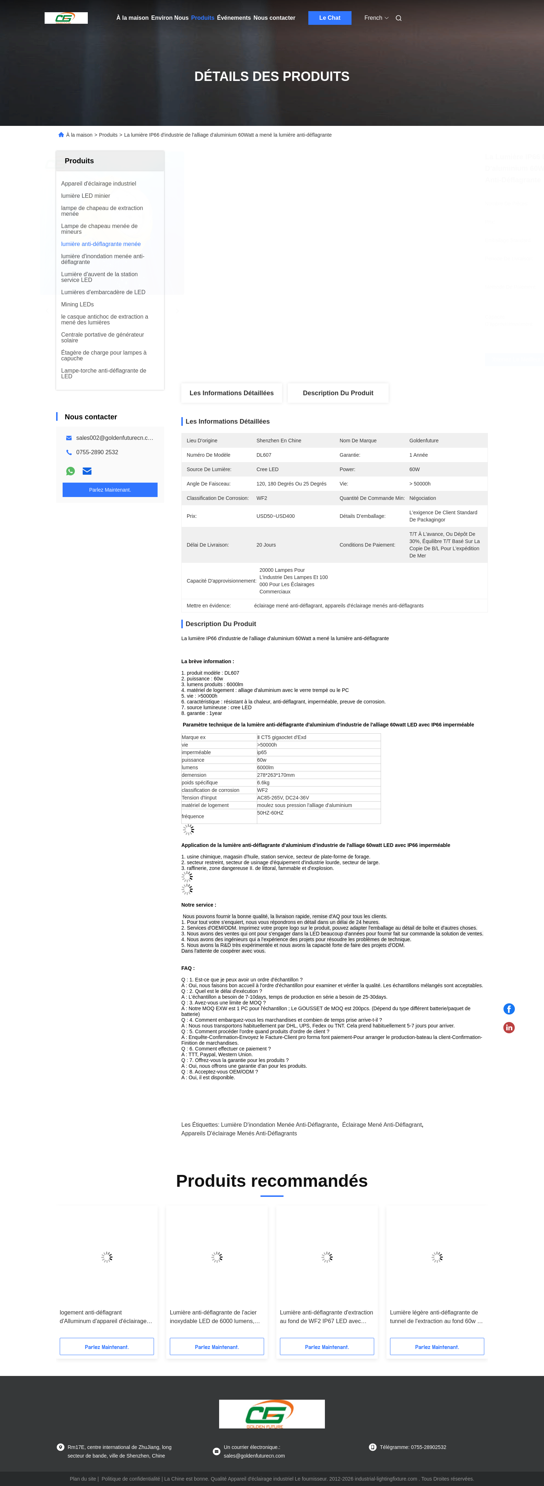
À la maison (133, 18)
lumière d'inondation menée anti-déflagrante (279, 1125)
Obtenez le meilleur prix (373, 360)
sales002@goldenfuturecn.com (116, 438)
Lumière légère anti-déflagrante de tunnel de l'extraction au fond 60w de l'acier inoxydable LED (437, 1317)
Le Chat (330, 18)
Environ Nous (170, 18)
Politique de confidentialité (130, 1479)
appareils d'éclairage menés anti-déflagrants (239, 1133)
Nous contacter (274, 18)
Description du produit (338, 393)
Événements (234, 18)
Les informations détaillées (232, 393)
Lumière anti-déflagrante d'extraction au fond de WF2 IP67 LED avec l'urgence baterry (326, 1317)
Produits (202, 18)
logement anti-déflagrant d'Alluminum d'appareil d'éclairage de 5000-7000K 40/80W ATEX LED (104, 1317)
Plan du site (83, 1479)
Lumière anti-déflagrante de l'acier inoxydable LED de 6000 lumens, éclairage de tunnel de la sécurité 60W (213, 1317)
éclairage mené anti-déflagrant (382, 1125)
